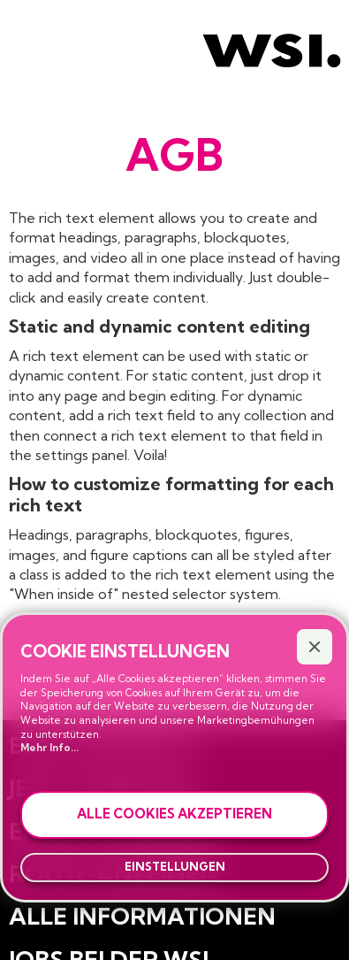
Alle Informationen (142, 916)
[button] (314, 646)
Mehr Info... (49, 747)
